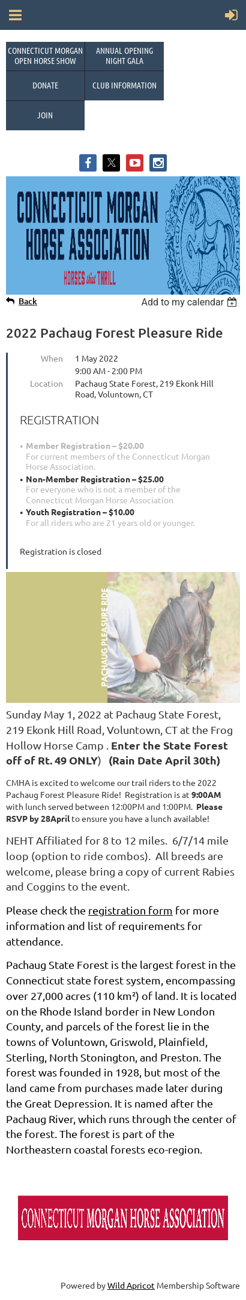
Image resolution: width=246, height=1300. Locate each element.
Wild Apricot (131, 1285)
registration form (130, 910)
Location (46, 383)
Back (28, 301)
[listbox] (190, 302)
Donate (45, 84)
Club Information (124, 84)
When (52, 358)
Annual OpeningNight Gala (124, 55)
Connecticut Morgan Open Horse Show (45, 55)
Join (45, 114)
